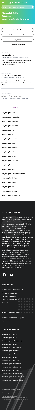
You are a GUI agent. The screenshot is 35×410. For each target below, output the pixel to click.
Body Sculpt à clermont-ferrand (13, 174)
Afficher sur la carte (17, 44)
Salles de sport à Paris (10, 334)
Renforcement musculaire (17, 35)
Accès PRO (6, 321)
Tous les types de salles (10, 300)
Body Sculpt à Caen (8, 187)
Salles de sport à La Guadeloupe (13, 377)
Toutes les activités (9, 296)
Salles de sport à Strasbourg (12, 341)
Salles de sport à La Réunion (12, 373)
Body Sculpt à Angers (9, 139)
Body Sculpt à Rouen (8, 165)
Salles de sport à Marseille (11, 351)
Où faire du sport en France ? (12, 290)
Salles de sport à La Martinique (13, 380)
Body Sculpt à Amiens (9, 191)
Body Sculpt (17, 40)
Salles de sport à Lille (9, 344)
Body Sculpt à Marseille (9, 126)
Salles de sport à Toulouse (11, 354)
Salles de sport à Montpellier (12, 364)
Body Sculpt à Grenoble (9, 148)
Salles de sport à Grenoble (11, 367)
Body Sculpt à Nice (8, 143)
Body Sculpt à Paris (8, 113)
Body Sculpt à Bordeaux (9, 161)
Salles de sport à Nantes (10, 360)
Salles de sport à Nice (9, 357)
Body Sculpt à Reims (8, 152)
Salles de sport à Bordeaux (11, 347)
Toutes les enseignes (9, 293)
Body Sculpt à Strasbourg (10, 195)
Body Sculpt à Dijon (8, 169)
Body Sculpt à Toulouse (9, 121)
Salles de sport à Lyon (9, 338)
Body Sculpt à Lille (7, 130)
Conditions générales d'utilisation (11, 389)
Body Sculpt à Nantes (9, 178)
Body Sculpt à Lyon (8, 134)
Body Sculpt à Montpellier (10, 117)
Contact (5, 303)
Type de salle (17, 30)
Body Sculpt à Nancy (8, 156)
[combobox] (18, 7)
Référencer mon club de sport (13, 318)
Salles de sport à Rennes (10, 370)
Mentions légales (6, 393)
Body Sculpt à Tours (8, 182)
